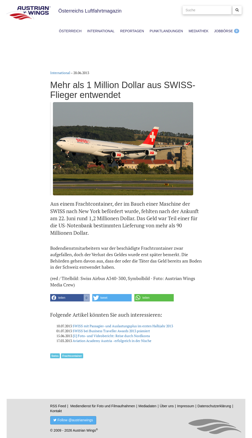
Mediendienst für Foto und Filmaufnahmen (102, 406)
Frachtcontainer (72, 355)
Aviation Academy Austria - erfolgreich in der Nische (112, 340)
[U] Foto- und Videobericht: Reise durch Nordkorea (111, 335)
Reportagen (132, 31)
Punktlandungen (166, 31)
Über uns (167, 406)
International (100, 31)
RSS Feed (58, 406)
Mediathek (198, 31)
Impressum (185, 406)
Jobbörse (223, 31)
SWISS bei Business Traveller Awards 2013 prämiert (111, 330)
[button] (70, 297)
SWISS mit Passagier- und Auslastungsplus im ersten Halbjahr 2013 (123, 326)
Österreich (70, 31)
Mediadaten (147, 406)
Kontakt (56, 411)
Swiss (55, 355)
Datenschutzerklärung (214, 406)
